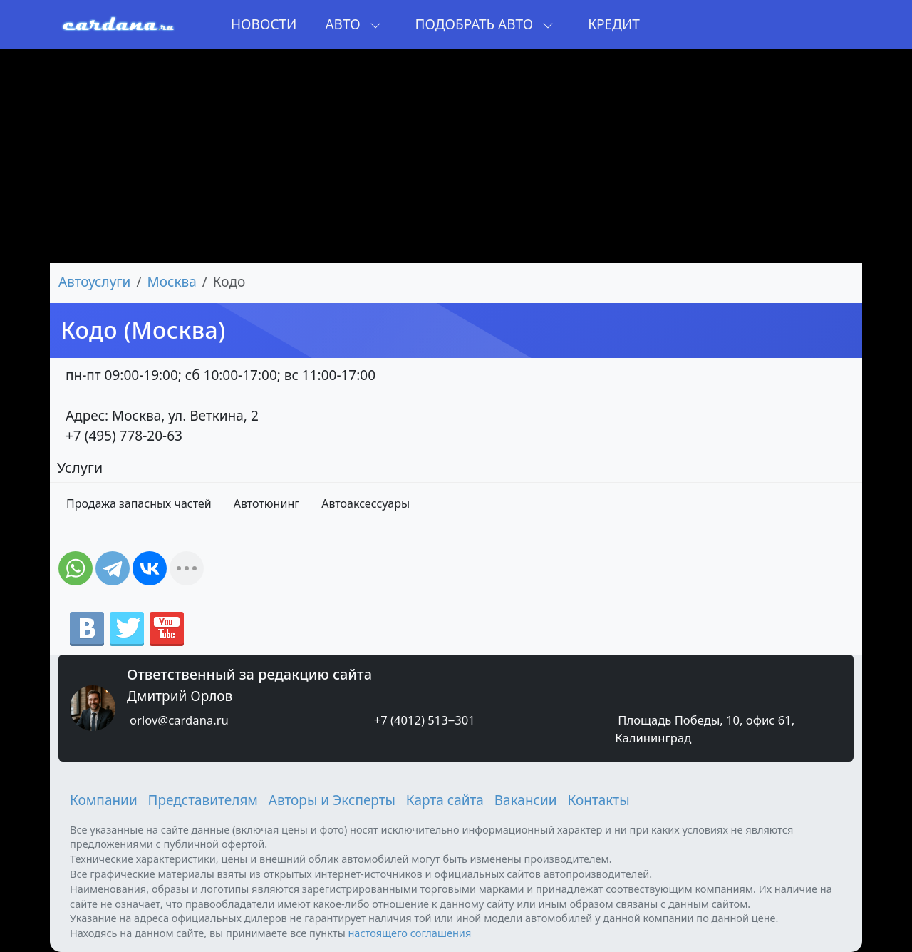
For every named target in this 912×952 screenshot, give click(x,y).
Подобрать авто (484, 24)
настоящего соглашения (409, 933)
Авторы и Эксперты (332, 800)
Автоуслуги (94, 281)
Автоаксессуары (365, 503)
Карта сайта (445, 800)
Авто (352, 24)
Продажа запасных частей (139, 503)
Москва (172, 281)
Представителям (203, 800)
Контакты (598, 800)
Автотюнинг (267, 503)
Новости (263, 24)
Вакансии (525, 800)
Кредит (614, 24)
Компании (104, 800)
